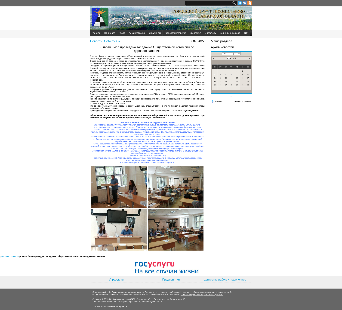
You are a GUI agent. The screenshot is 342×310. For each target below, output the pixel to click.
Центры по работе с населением (224, 279)
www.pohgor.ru (121, 299)
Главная (96, 33)
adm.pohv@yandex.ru (152, 301)
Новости (15, 256)
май (229, 58)
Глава (122, 33)
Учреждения (117, 279)
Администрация (137, 33)
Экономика (195, 33)
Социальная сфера (230, 33)
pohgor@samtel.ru (131, 301)
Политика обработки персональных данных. (202, 294)
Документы (155, 33)
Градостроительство (175, 33)
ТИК (246, 33)
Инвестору (210, 33)
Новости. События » (105, 41)
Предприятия (171, 279)
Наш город (109, 33)
